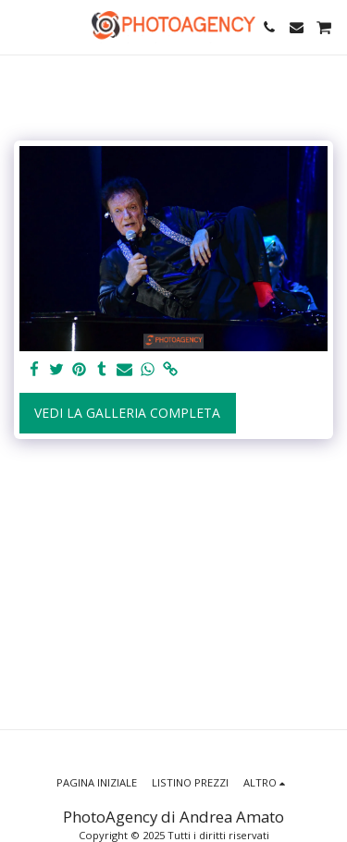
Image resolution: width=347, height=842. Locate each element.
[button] (20, 26)
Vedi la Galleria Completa (127, 412)
